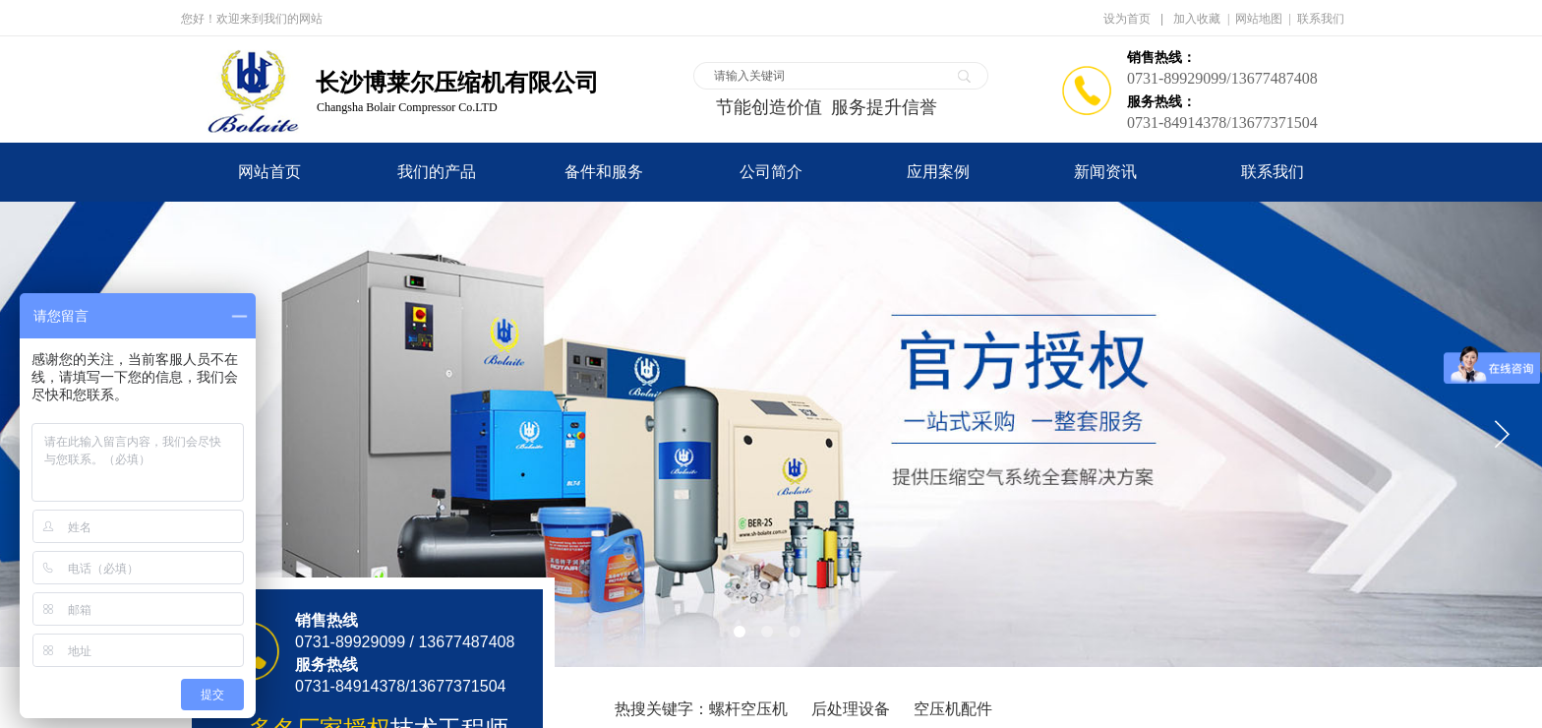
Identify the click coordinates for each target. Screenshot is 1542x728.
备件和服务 (603, 171)
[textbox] (828, 76)
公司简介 (771, 171)
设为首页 (1127, 19)
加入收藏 (1196, 19)
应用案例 (938, 171)
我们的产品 (436, 171)
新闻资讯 (1105, 171)
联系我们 (1272, 171)
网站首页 (269, 171)
